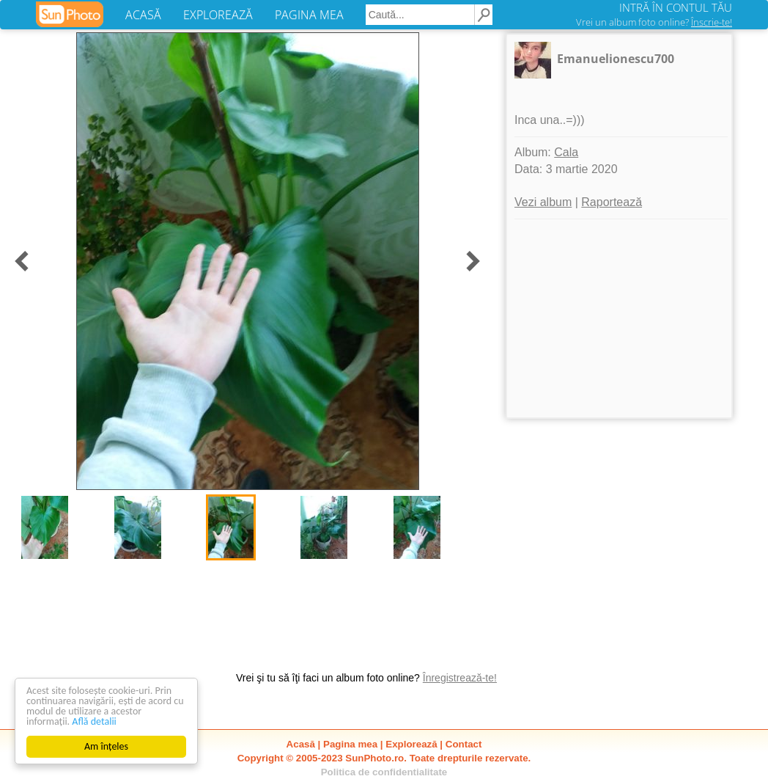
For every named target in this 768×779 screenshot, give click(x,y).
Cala (566, 152)
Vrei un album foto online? (654, 22)
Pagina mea (350, 744)
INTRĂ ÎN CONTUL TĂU (675, 7)
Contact (464, 744)
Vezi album (543, 202)
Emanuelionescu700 (615, 59)
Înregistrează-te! (460, 678)
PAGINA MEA (309, 15)
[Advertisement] (619, 318)
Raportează (611, 202)
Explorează (411, 744)
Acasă (301, 744)
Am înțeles (106, 746)
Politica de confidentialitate (384, 772)
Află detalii (94, 721)
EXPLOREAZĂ (218, 15)
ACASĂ (143, 15)
